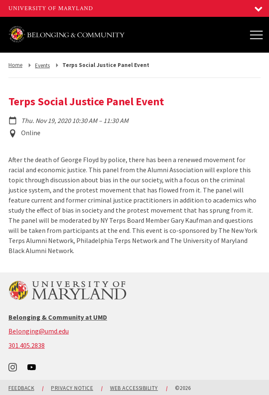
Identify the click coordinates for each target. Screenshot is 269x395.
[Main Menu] (256, 34)
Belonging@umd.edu (38, 331)
